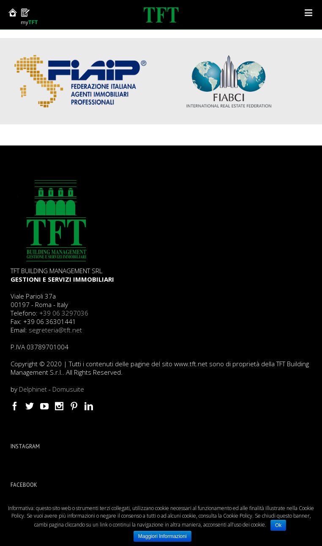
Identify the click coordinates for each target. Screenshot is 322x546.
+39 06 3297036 (63, 313)
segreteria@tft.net (55, 330)
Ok (278, 525)
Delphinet (33, 389)
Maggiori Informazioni (162, 536)
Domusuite (68, 389)
